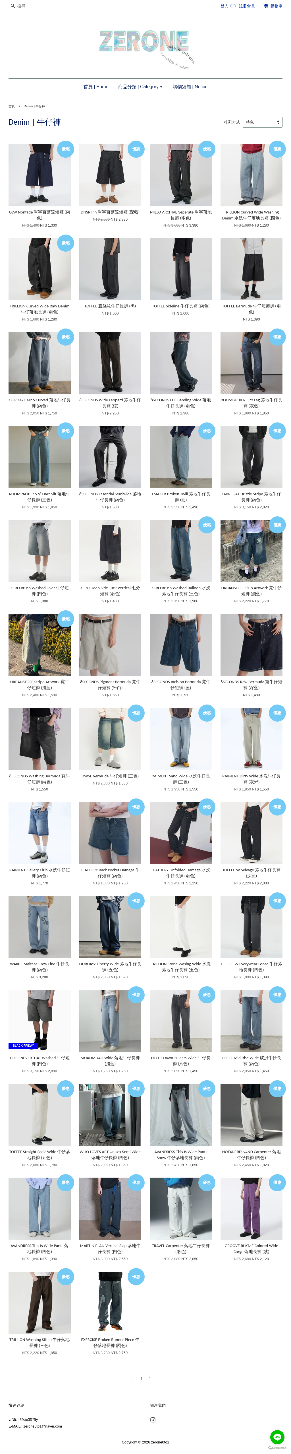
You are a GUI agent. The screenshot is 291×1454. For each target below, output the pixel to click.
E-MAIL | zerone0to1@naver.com (35, 1426)
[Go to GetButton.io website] (277, 1448)
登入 (224, 6)
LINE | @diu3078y (23, 1419)
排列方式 (232, 122)
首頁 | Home (96, 86)
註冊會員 (247, 6)
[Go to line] (277, 1437)
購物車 (276, 6)
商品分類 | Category (140, 86)
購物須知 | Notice (190, 86)
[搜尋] (26, 6)
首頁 (12, 106)
